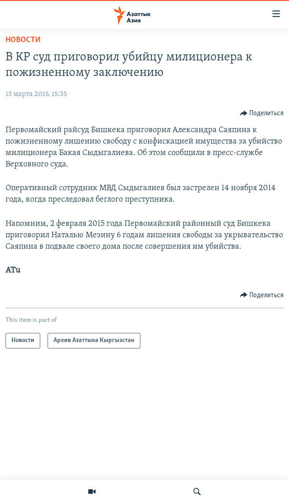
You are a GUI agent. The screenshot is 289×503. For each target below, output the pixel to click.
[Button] (262, 113)
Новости (23, 40)
